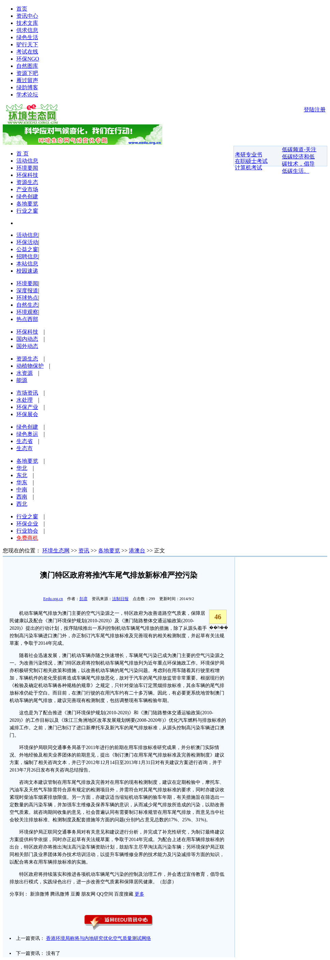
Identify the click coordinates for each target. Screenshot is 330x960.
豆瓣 (75, 894)
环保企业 (27, 524)
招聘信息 (27, 256)
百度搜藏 (123, 894)
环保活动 (27, 242)
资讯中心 (27, 16)
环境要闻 (27, 168)
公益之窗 (27, 249)
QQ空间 (105, 894)
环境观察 (27, 312)
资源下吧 (27, 73)
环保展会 (27, 414)
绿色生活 (27, 37)
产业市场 (27, 189)
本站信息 (27, 263)
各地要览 (27, 204)
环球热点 (27, 298)
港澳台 (137, 550)
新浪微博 (39, 894)
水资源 (24, 373)
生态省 (24, 441)
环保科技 (27, 175)
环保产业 (27, 407)
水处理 (24, 400)
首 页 (22, 153)
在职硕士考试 (251, 161)
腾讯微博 (59, 894)
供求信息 (27, 30)
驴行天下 (27, 44)
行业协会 (27, 531)
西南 (21, 497)
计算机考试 (248, 167)
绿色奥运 (27, 434)
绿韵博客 (27, 87)
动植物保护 (30, 366)
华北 (21, 468)
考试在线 (27, 52)
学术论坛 (27, 94)
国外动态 (27, 346)
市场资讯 (27, 393)
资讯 (83, 550)
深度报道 (27, 290)
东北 (21, 475)
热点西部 (27, 319)
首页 (21, 9)
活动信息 (27, 161)
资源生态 (27, 182)
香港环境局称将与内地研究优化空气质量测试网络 (98, 938)
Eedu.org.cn (53, 598)
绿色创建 (27, 196)
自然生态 (27, 305)
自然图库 (27, 66)
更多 (139, 894)
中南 (21, 489)
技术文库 (27, 23)
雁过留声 (27, 80)
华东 (21, 482)
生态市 (24, 448)
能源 (21, 380)
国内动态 (27, 339)
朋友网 (88, 894)
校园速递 (27, 271)
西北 (21, 504)
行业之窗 (27, 211)
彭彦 (83, 598)
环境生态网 (56, 550)
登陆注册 (315, 109)
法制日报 (120, 598)
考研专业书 (248, 154)
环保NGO (27, 59)
